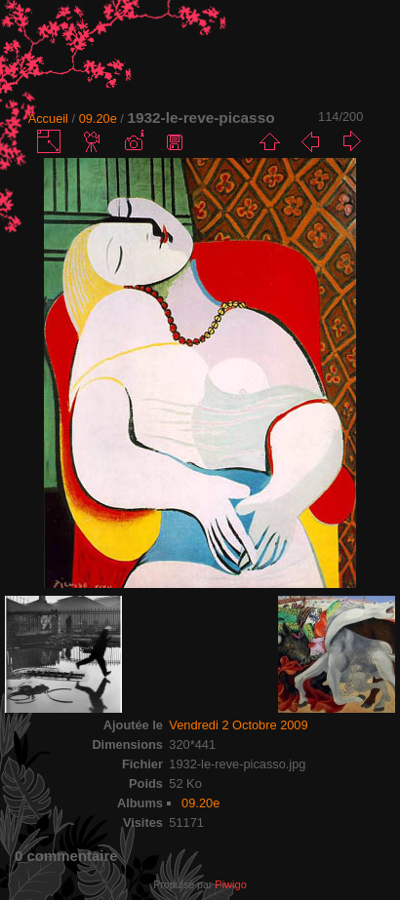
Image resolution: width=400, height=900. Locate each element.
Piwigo (230, 884)
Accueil (48, 118)
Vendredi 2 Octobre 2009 (238, 725)
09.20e (98, 118)
